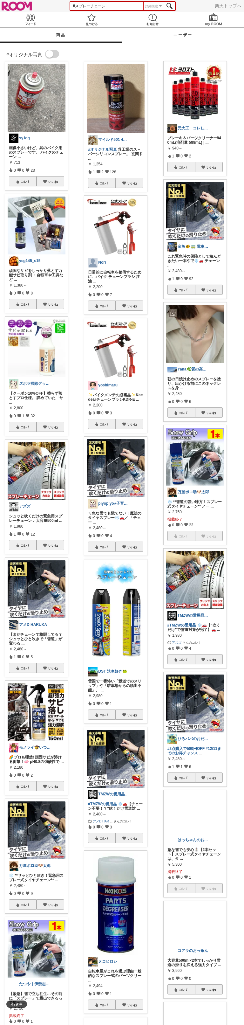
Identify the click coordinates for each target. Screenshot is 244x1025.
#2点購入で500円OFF (186, 748)
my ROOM (213, 19)
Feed (30, 19)
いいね (53, 181)
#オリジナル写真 (102, 149)
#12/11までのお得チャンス (194, 750)
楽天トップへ (228, 5)
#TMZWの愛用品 (102, 804)
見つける (91, 19)
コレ (25, 181)
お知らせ (152, 19)
